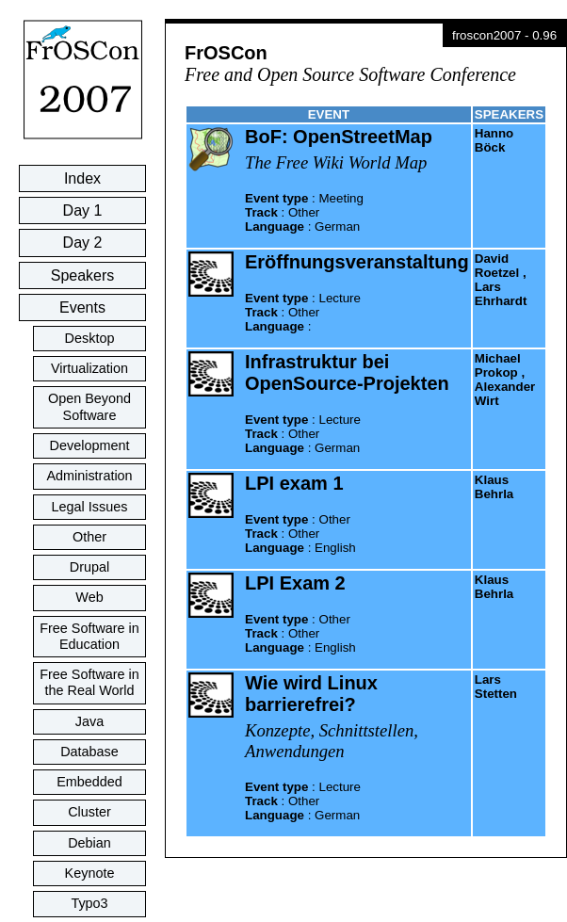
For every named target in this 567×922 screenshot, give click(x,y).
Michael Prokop (498, 365)
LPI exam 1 (294, 483)
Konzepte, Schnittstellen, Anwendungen (331, 740)
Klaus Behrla (494, 487)
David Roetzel (497, 265)
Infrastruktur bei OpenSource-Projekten (347, 372)
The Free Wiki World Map (336, 162)
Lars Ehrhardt (501, 294)
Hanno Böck (494, 140)
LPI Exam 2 (295, 583)
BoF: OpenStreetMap (338, 136)
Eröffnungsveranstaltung (357, 261)
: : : (304, 212)
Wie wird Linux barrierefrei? (311, 693)
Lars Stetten (496, 686)
